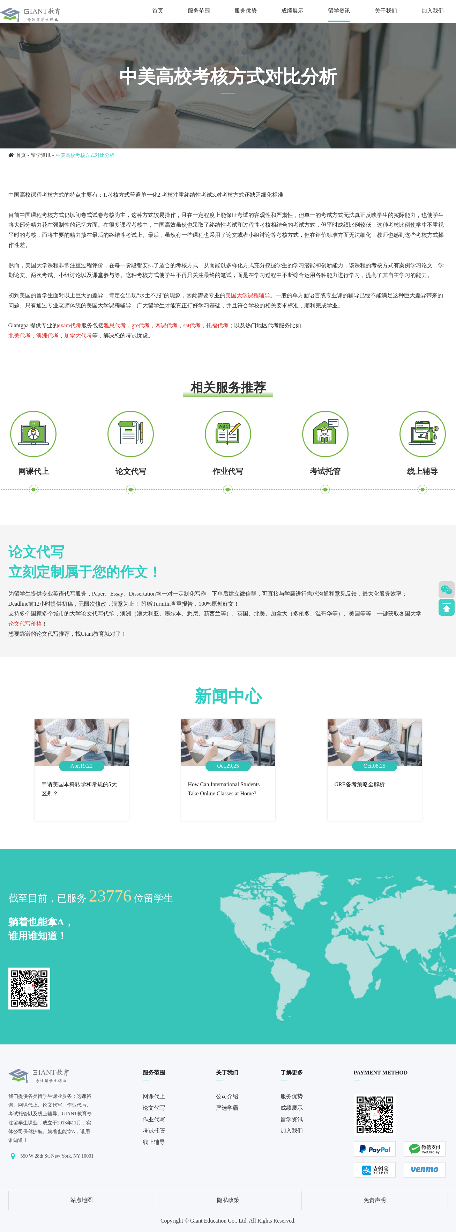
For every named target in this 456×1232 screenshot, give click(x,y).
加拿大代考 (78, 335)
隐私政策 (228, 1200)
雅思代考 (115, 325)
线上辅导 (422, 471)
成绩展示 (292, 11)
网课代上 (33, 471)
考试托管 (325, 471)
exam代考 (69, 325)
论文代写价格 (25, 624)
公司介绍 (227, 1096)
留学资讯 (339, 11)
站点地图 (81, 1200)
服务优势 (245, 11)
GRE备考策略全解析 (360, 784)
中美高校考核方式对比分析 (85, 155)
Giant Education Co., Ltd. (219, 1221)
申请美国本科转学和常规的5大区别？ (79, 788)
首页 (157, 11)
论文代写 (130, 471)
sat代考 (192, 325)
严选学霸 (227, 1108)
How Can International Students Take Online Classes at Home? (224, 788)
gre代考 (141, 325)
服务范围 (199, 11)
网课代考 (166, 325)
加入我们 (432, 11)
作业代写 (227, 471)
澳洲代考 (47, 335)
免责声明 (375, 1200)
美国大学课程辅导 (247, 295)
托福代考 (217, 325)
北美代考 (19, 335)
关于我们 (386, 11)
